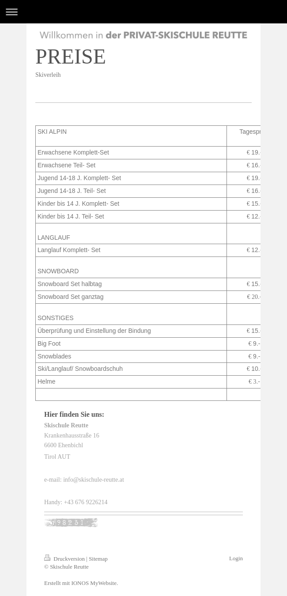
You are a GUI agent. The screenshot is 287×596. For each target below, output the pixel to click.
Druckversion (65, 558)
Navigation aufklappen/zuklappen (143, 11)
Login (236, 558)
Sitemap (98, 558)
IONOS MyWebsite (94, 583)
